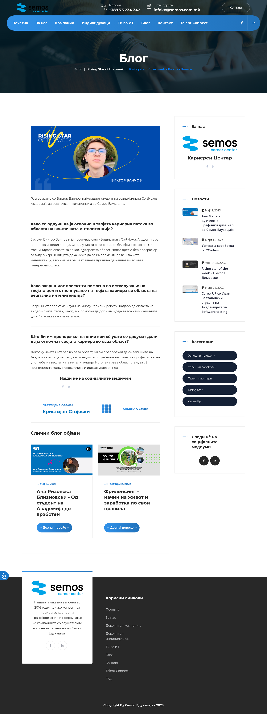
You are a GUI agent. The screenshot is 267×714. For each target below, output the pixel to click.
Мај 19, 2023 (46, 484)
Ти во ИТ (126, 23)
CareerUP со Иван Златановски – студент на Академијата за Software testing (216, 302)
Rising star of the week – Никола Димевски (215, 273)
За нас (41, 23)
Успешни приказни (201, 355)
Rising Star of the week (106, 69)
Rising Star (195, 390)
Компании (64, 23)
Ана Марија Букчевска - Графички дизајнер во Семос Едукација (218, 223)
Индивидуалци (96, 23)
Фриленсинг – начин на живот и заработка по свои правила (127, 500)
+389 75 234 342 (124, 10)
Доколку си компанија (123, 625)
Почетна (20, 23)
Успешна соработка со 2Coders (218, 247)
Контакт (165, 23)
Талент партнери (200, 378)
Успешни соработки (202, 367)
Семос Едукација (139, 705)
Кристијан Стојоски (66, 411)
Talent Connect (194, 23)
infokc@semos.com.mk (177, 10)
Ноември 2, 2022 (117, 484)
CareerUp (194, 401)
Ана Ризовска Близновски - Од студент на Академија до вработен (57, 503)
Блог (145, 23)
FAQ (109, 679)
